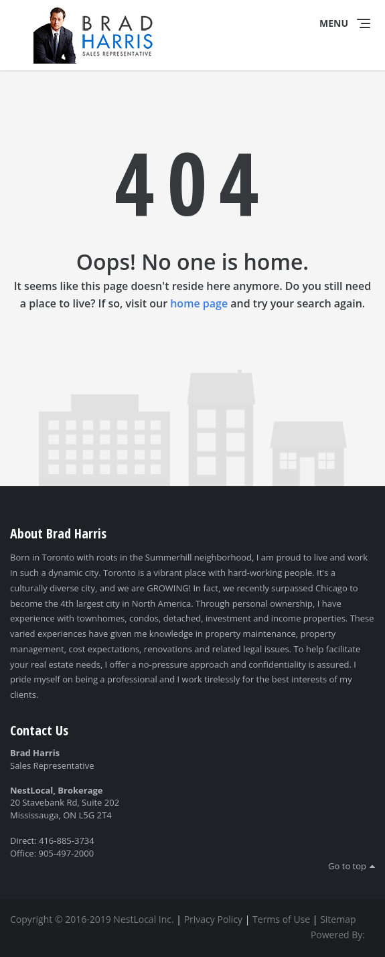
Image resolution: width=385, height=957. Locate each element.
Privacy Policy (213, 919)
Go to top (347, 866)
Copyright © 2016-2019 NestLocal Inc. (92, 919)
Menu (333, 23)
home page (199, 303)
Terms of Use (281, 919)
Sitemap (338, 919)
